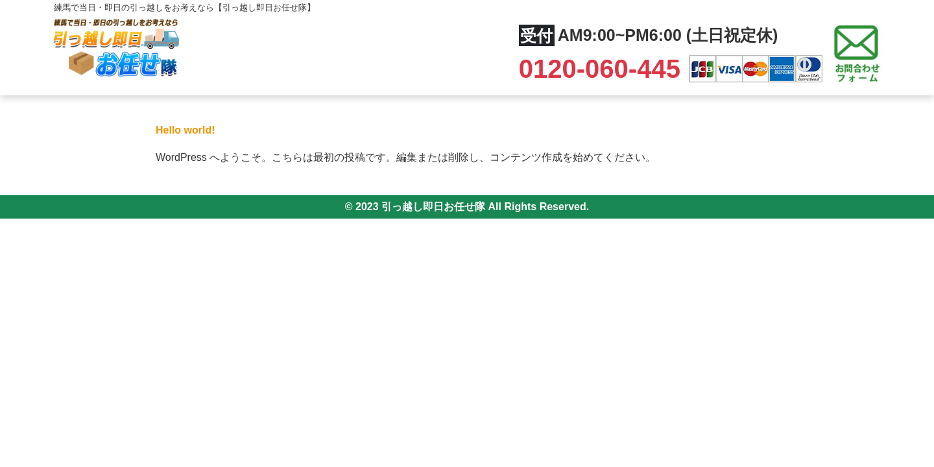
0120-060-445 (603, 68)
